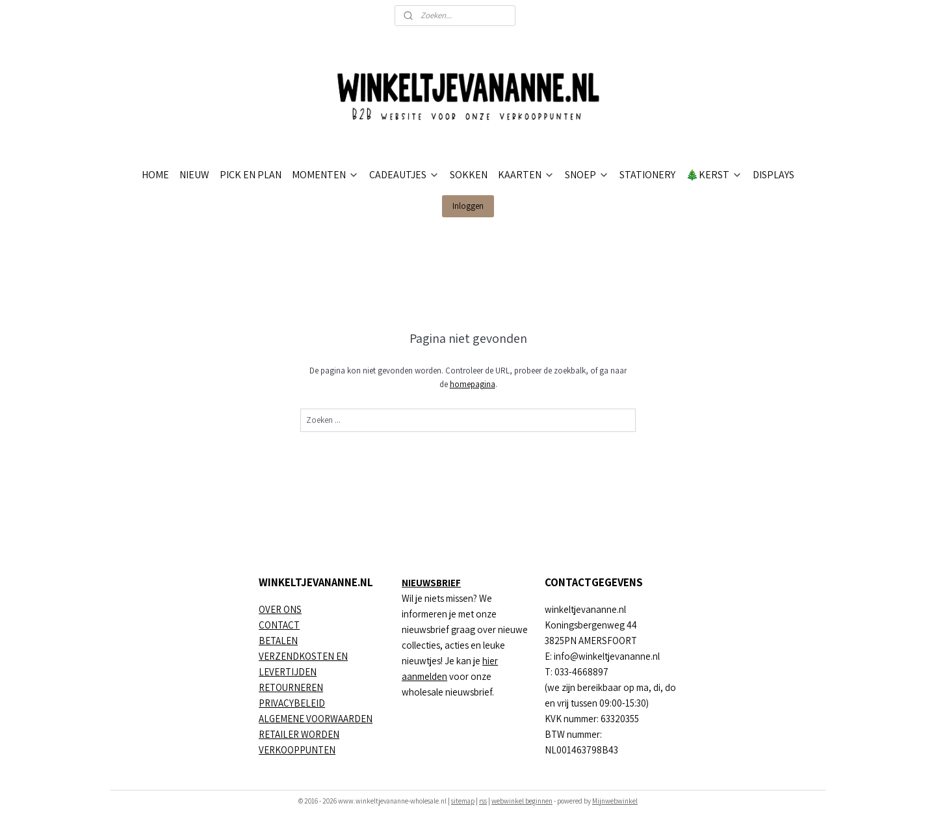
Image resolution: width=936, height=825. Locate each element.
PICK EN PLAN (250, 175)
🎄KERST (714, 175)
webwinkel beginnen (521, 800)
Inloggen (468, 205)
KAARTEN (526, 175)
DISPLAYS (773, 175)
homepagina (472, 384)
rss (483, 800)
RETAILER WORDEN (299, 734)
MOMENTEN (325, 175)
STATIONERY (647, 175)
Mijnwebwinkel (615, 800)
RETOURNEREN (291, 687)
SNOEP (587, 175)
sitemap (462, 800)
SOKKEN (469, 175)
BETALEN (278, 640)
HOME (155, 175)
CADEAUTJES (404, 175)
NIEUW (194, 175)
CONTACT (279, 625)
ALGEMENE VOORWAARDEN (315, 718)
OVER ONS (280, 609)
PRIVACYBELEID (292, 703)
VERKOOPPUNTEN (297, 750)
